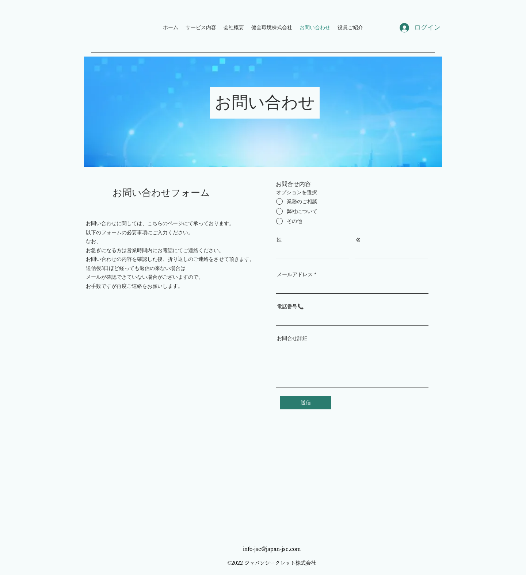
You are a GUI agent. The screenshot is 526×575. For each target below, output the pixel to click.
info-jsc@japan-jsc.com (272, 549)
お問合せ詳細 (292, 338)
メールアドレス (295, 274)
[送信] (305, 402)
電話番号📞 (290, 306)
